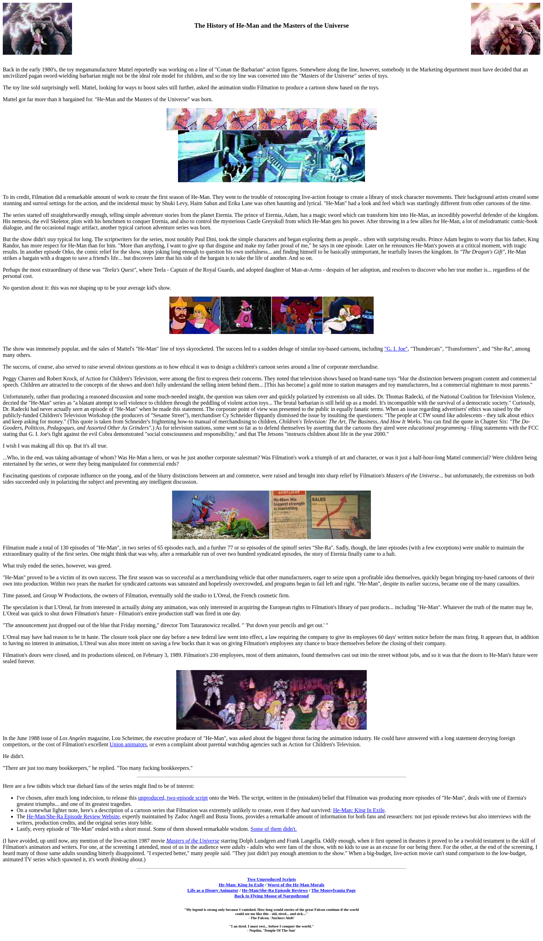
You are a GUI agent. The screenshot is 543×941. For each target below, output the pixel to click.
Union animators (128, 744)
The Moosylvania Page (333, 890)
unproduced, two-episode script (173, 798)
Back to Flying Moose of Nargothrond (271, 895)
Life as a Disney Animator (212, 890)
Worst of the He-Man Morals (295, 884)
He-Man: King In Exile (359, 810)
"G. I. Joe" (396, 349)
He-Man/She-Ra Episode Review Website (73, 816)
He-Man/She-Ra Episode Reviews (275, 890)
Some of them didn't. (273, 829)
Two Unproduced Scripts (271, 879)
